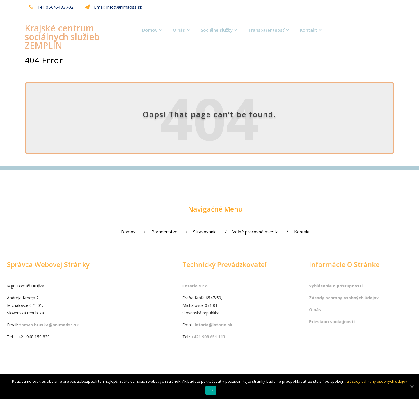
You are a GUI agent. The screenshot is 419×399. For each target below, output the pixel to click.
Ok (210, 390)
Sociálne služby (217, 30)
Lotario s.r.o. (240, 286)
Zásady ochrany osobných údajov (377, 381)
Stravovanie (194, 232)
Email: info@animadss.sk (113, 7)
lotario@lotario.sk (258, 325)
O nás (179, 30)
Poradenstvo (153, 232)
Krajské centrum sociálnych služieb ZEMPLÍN (62, 36)
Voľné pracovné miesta (244, 232)
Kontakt (308, 30)
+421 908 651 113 (253, 336)
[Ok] (412, 386)
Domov (149, 30)
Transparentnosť (266, 30)
